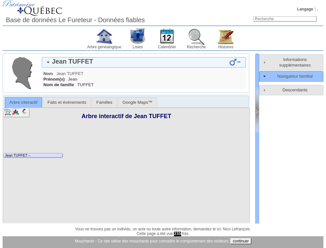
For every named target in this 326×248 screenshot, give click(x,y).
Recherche (196, 47)
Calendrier (167, 47)
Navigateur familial (295, 76)
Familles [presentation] (104, 102)
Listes (137, 47)
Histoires (226, 47)
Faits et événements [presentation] (67, 102)
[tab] (144, 62)
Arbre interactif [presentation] (23, 102)
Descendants (294, 89)
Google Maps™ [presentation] (137, 102)
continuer (241, 241)
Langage (305, 9)
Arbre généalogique (104, 47)
